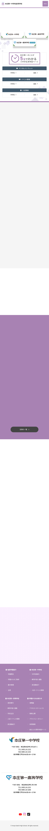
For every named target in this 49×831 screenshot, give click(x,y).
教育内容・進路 (36, 679)
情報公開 (32, 713)
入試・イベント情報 (38, 690)
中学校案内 (35, 674)
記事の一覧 (23, 429)
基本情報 (11, 685)
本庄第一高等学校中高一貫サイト (13, 4)
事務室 (32, 703)
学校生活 (11, 713)
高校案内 (11, 703)
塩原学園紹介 (12, 670)
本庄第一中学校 (36, 670)
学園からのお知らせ (35, 698)
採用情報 (32, 724)
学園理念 (11, 674)
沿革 (9, 690)
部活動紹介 (35, 685)
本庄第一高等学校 (13, 698)
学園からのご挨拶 (13, 679)
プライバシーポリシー (36, 719)
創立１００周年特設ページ (38, 729)
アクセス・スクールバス (37, 708)
